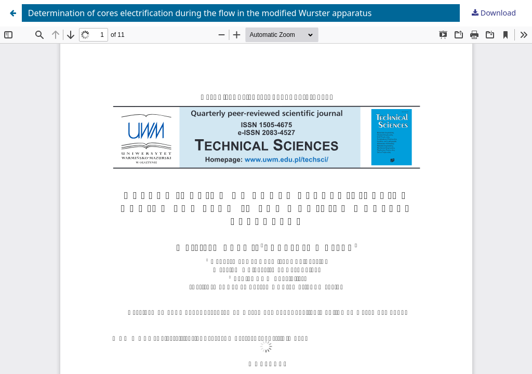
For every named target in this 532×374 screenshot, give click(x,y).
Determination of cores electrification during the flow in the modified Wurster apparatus (200, 13)
